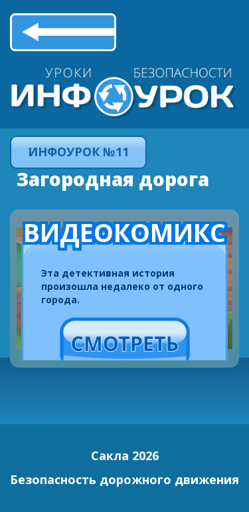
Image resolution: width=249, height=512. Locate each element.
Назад (63, 32)
